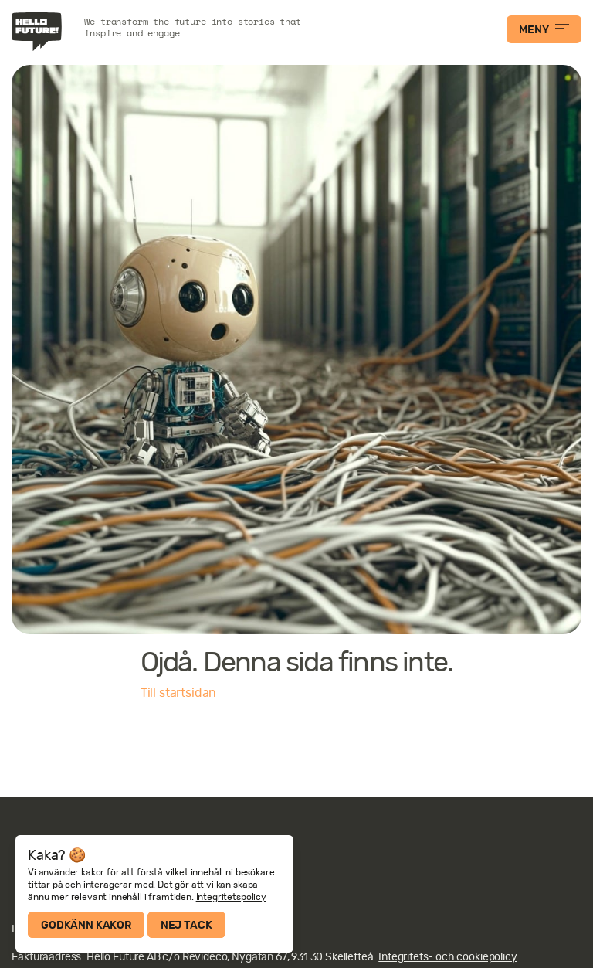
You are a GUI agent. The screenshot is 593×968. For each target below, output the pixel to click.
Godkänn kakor (86, 925)
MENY (543, 29)
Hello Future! (39, 31)
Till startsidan (179, 693)
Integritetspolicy (231, 897)
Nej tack (186, 925)
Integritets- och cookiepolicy (447, 956)
